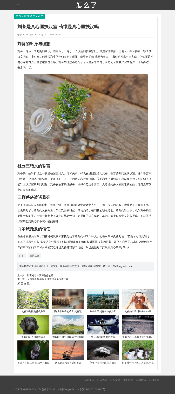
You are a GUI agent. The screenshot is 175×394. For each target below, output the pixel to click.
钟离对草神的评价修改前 (40, 275)
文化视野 (128, 380)
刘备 (21, 255)
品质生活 (89, 380)
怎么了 (45, 389)
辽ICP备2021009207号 (93, 389)
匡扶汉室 (34, 255)
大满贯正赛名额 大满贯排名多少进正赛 (47, 279)
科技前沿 (141, 380)
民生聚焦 (29, 16)
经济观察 (154, 380)
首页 (18, 16)
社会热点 (102, 380)
